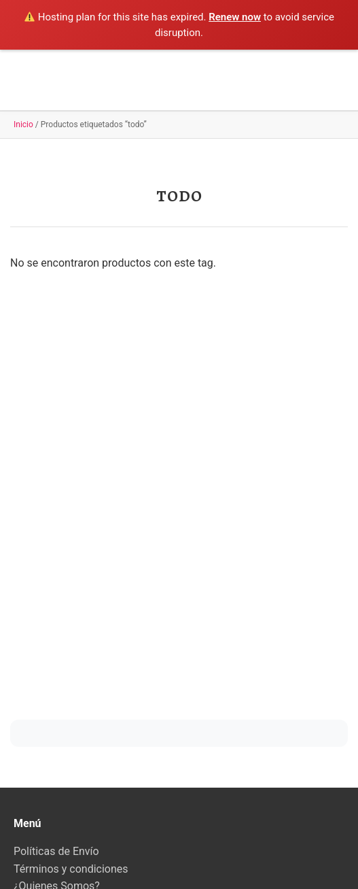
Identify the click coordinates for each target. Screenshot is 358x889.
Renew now (235, 17)
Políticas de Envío (56, 851)
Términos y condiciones (71, 868)
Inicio (23, 124)
